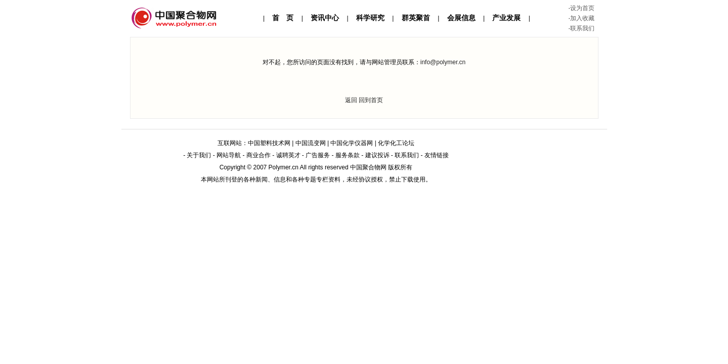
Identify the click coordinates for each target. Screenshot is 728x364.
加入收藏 (582, 18)
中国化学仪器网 (351, 143)
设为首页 (582, 8)
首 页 (282, 18)
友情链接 (436, 155)
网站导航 (229, 155)
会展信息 (461, 18)
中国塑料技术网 (269, 143)
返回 (351, 100)
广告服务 (318, 155)
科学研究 (370, 18)
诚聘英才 (288, 155)
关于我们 (199, 155)
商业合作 (258, 155)
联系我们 (582, 28)
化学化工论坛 (396, 143)
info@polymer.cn (443, 62)
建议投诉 (377, 155)
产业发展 (506, 18)
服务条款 (347, 155)
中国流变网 (310, 143)
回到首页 (371, 100)
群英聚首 (416, 18)
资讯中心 (325, 18)
